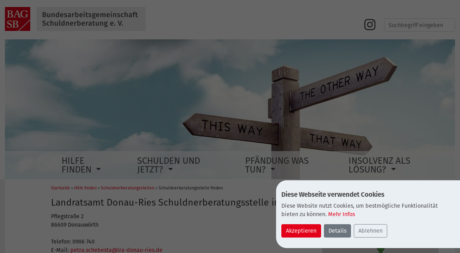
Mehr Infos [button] (341, 214)
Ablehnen (370, 230)
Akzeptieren (301, 230)
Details (337, 230)
